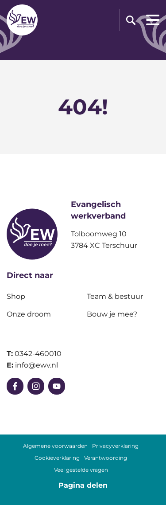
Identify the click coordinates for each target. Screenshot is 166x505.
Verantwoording (105, 458)
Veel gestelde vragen (81, 470)
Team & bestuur (115, 296)
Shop (16, 296)
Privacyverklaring (115, 446)
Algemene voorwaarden (55, 446)
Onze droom (29, 314)
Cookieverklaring (57, 458)
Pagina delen (83, 485)
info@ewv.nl (36, 365)
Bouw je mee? (112, 314)
